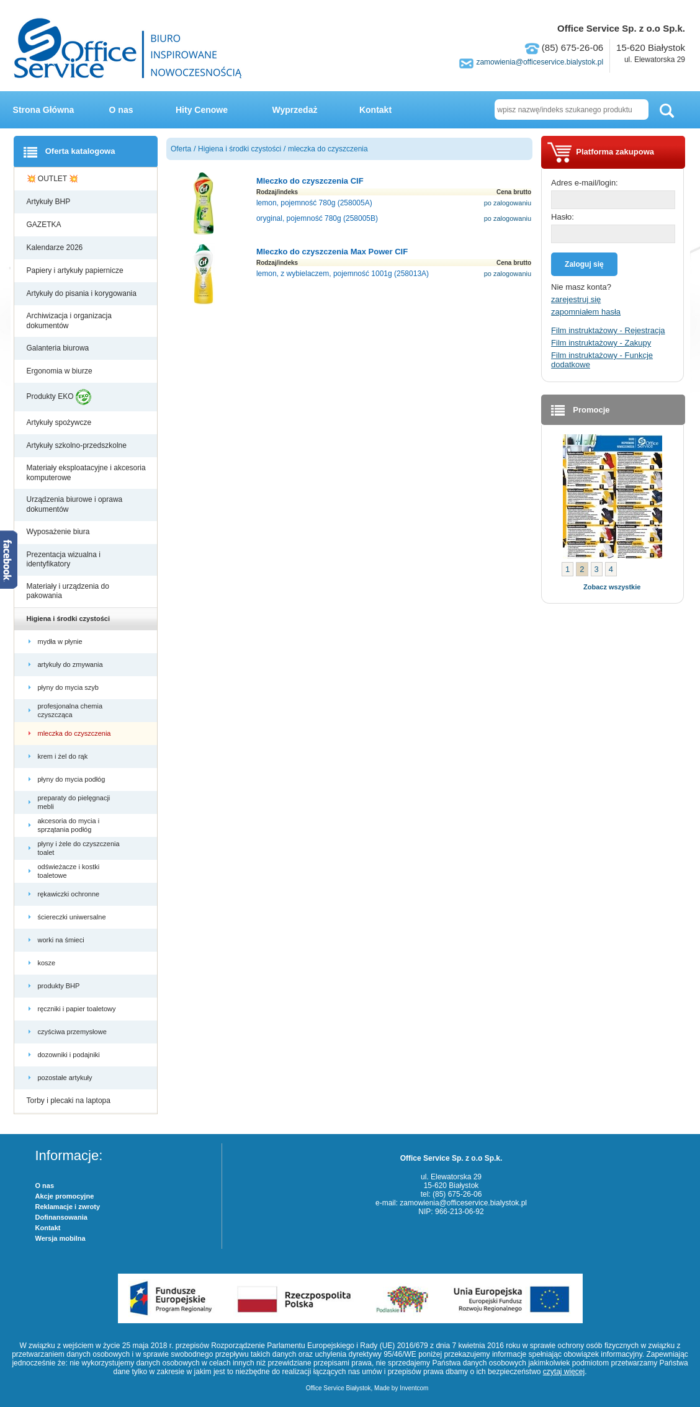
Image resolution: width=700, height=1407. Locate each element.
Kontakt (375, 110)
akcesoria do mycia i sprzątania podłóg (69, 825)
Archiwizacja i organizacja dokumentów (69, 320)
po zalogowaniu (507, 203)
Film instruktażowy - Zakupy (601, 342)
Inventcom (414, 1388)
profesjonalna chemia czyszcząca (70, 710)
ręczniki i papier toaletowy (78, 1008)
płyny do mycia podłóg (72, 779)
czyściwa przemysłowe (73, 1031)
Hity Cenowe (202, 110)
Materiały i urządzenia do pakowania (68, 591)
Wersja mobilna (60, 1238)
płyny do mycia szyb (69, 687)
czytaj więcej (564, 1371)
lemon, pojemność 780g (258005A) (314, 203)
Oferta (181, 149)
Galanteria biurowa (59, 348)
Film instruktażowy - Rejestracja (608, 330)
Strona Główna (43, 110)
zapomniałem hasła (586, 311)
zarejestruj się (576, 299)
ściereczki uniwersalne (73, 917)
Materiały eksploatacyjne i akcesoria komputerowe (86, 472)
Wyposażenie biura (59, 531)
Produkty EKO (59, 397)
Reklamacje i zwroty (68, 1206)
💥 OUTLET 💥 (54, 178)
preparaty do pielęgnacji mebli (74, 802)
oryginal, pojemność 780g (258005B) (317, 218)
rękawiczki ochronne (70, 894)
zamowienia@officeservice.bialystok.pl (539, 62)
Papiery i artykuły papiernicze (76, 270)
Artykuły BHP (50, 201)
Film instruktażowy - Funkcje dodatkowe (602, 360)
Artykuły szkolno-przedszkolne (78, 445)
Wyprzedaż (295, 110)
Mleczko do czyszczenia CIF (310, 180)
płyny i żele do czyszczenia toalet (79, 848)
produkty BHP (60, 985)
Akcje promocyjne (64, 1196)
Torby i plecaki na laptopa (71, 1100)
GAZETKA (45, 224)
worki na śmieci (62, 940)
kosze (49, 963)
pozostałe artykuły (66, 1077)
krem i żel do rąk (64, 756)
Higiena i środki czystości (69, 618)
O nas (121, 110)
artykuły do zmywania (71, 664)
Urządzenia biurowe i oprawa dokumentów (75, 504)
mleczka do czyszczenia (75, 733)
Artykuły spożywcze (60, 422)
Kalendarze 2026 (56, 247)
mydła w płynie (61, 641)
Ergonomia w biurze (60, 371)
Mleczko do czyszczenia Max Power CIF (332, 251)
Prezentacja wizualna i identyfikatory (64, 559)
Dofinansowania (61, 1217)
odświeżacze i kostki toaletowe (69, 871)
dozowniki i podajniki (70, 1054)
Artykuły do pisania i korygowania (83, 293)
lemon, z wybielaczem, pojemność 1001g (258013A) (342, 273)
